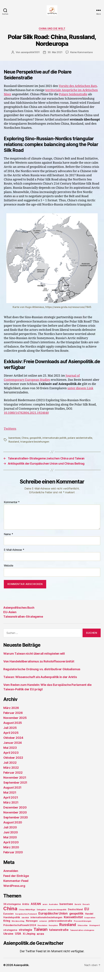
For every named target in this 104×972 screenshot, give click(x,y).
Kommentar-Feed (15, 881)
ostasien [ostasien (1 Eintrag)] (43, 921)
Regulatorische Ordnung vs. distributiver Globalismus (41, 669)
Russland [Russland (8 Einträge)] (67, 924)
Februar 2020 (13, 852)
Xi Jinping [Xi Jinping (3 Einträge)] (29, 933)
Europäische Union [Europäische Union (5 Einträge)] (52, 913)
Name (8, 534)
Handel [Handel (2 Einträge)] (89, 913)
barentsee (14, 437)
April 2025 (10, 732)
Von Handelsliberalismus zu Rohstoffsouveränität (38, 661)
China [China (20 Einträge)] (10, 908)
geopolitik (35, 437)
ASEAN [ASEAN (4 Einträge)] (36, 904)
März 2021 (10, 802)
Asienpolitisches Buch (18, 607)
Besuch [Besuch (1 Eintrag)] (86, 904)
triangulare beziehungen (34, 441)
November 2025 (15, 718)
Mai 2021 (9, 792)
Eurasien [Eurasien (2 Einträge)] (8, 913)
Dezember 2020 (15, 807)
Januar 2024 (12, 742)
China (25, 437)
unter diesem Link (80, 388)
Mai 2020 (10, 837)
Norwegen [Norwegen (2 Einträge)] (32, 920)
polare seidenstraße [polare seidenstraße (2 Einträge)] (60, 920)
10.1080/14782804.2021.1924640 (26, 413)
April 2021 (10, 797)
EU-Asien (9, 612)
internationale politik (54, 437)
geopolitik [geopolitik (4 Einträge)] (76, 913)
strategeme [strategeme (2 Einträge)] (10, 930)
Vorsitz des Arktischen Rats (78, 86)
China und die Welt (52, 28)
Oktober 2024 (13, 737)
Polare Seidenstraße (73, 94)
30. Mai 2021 (55, 52)
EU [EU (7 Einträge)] (86, 909)
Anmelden (10, 871)
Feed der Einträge (16, 876)
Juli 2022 (10, 762)
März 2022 (11, 767)
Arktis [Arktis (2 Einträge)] (25, 904)
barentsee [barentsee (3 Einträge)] (66, 904)
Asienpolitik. (21, 965)
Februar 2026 (13, 713)
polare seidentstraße (80, 437)
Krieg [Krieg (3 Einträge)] (6, 920)
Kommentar (12, 502)
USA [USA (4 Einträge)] (18, 933)
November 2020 (15, 812)
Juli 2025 (10, 727)
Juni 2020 (10, 832)
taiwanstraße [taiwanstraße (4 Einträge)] (58, 930)
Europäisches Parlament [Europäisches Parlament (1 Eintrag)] (26, 914)
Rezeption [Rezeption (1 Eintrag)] (53, 925)
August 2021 (12, 787)
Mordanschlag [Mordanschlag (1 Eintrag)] (18, 921)
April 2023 (10, 752)
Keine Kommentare (81, 52)
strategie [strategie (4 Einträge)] (25, 930)
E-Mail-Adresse (14, 549)
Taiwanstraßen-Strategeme (23, 616)
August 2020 (12, 822)
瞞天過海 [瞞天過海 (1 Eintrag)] (40, 934)
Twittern (10, 429)
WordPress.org (14, 886)
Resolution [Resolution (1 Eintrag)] (42, 925)
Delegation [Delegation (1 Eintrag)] (41, 910)
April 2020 (11, 842)
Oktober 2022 (13, 757)
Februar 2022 (13, 772)
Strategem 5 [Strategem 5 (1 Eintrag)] (94, 925)
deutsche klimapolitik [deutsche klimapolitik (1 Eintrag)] (57, 910)
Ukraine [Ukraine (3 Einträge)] (8, 933)
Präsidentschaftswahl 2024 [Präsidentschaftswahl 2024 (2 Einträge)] (19, 925)
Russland (13, 441)
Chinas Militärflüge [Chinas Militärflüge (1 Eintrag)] (27, 910)
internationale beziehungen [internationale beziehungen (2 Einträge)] (46, 917)
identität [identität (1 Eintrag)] (25, 918)
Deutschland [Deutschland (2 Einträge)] (75, 909)
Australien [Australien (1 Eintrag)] (53, 904)
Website (8, 565)
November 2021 (14, 777)
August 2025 (12, 723)
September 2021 (15, 782)
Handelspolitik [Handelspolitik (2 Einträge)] (11, 917)
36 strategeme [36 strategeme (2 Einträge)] (12, 904)
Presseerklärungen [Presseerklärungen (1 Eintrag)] (82, 921)
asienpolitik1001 (30, 52)
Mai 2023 (10, 747)
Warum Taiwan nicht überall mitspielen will (34, 653)
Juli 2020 (10, 827)
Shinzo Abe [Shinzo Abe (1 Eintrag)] (83, 925)
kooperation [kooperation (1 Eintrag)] (89, 918)
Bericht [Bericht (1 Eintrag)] (78, 904)
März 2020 (11, 847)
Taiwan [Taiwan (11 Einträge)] (40, 929)
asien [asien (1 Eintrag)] (45, 904)
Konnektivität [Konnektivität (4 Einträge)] (73, 917)
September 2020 (15, 817)
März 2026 (11, 708)
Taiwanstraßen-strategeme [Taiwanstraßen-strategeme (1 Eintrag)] (82, 930)
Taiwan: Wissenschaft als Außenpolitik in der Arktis (40, 677)
